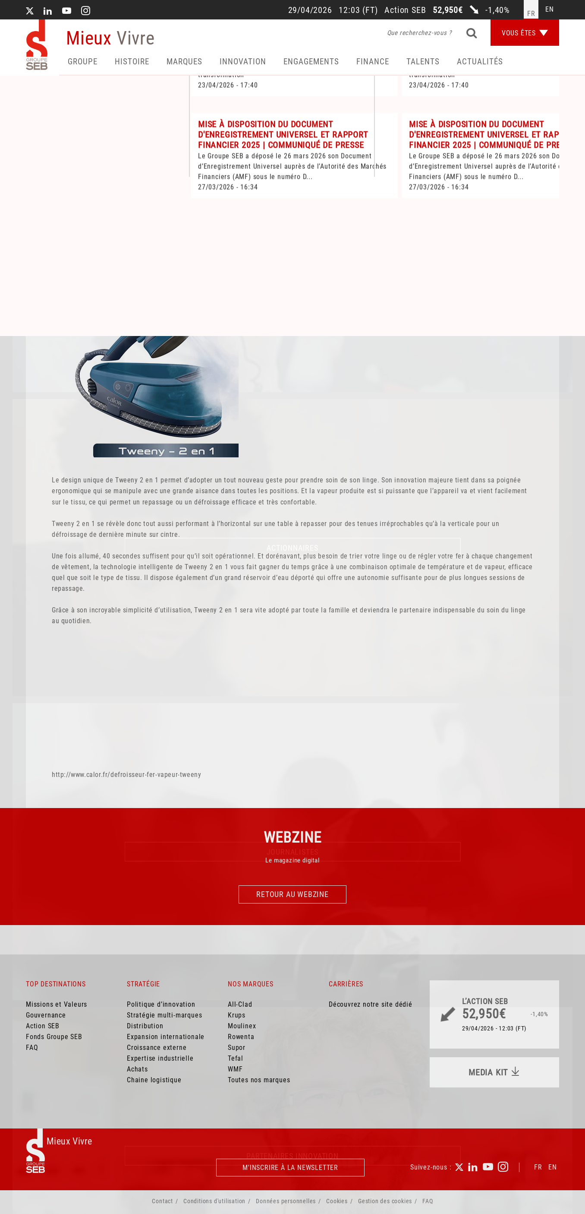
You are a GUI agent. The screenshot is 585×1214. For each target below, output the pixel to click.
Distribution (145, 1026)
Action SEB (43, 1026)
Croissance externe (156, 1047)
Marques (184, 62)
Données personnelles (286, 1201)
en (549, 9)
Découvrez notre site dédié (370, 1004)
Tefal (235, 1058)
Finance (372, 62)
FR (538, 1167)
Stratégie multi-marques (164, 1015)
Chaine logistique (154, 1080)
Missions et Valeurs (56, 1004)
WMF (235, 1069)
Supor (236, 1047)
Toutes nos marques (259, 1080)
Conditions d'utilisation (214, 1201)
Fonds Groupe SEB (54, 1037)
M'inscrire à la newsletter (290, 1167)
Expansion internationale (165, 1037)
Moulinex (242, 1026)
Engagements (311, 62)
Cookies (337, 1201)
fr (531, 14)
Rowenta (241, 1037)
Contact (162, 1201)
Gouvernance (46, 1015)
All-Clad (240, 1004)
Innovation (243, 62)
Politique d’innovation (161, 1004)
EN (552, 1167)
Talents (423, 62)
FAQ (32, 1047)
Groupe (83, 62)
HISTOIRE (132, 62)
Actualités (480, 62)
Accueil (44, 236)
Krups (236, 1015)
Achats (137, 1069)
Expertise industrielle (160, 1058)
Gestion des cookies (385, 1201)
